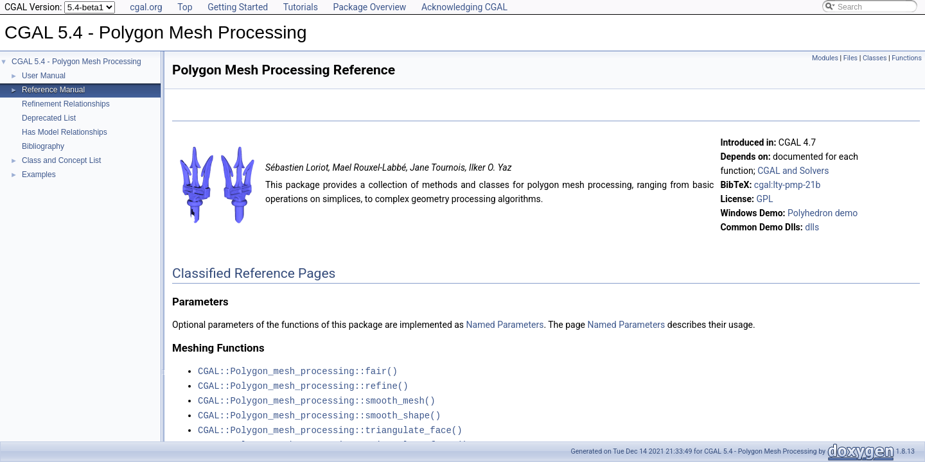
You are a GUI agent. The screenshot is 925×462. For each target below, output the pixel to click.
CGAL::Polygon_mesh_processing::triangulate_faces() (333, 441)
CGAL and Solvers (793, 171)
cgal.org (146, 7)
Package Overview (369, 7)
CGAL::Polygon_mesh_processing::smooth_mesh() (317, 399)
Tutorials (300, 7)
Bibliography (43, 146)
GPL (765, 199)
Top (185, 7)
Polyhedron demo (823, 213)
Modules (825, 58)
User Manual (44, 75)
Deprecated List (49, 118)
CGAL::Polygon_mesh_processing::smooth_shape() (319, 413)
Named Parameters (505, 325)
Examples (39, 174)
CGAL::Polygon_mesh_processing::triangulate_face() (330, 427)
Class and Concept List (61, 160)
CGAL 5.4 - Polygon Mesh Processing (76, 61)
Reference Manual (53, 89)
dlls (812, 227)
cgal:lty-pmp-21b (787, 185)
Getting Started (237, 7)
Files (850, 58)
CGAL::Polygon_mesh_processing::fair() (298, 370)
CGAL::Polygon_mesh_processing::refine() (303, 385)
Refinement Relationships (66, 103)
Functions (907, 58)
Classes (874, 58)
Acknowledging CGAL (464, 7)
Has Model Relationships (64, 132)
